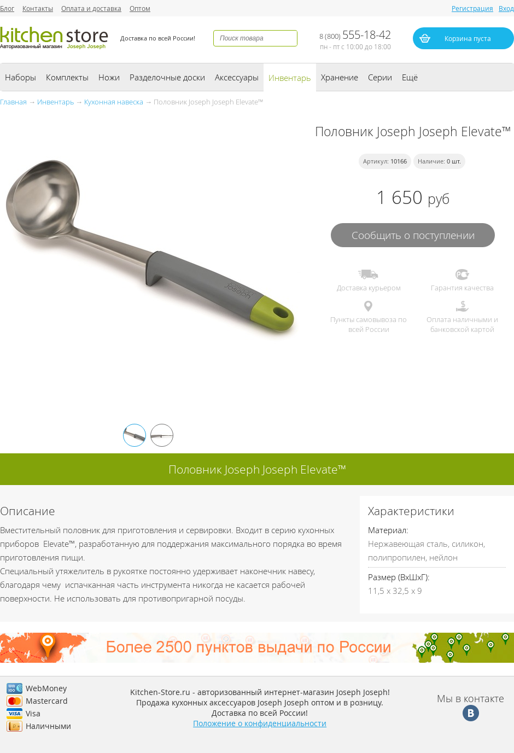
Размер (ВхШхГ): (399, 576)
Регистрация (472, 8)
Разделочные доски (167, 77)
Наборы (20, 77)
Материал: (388, 529)
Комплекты (67, 77)
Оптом (140, 8)
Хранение (339, 77)
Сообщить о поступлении (413, 235)
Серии (380, 77)
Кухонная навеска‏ (113, 102)
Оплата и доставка (91, 8)
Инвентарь (289, 77)
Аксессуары (237, 77)
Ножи (109, 77)
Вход (506, 8)
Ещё (410, 77)
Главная (13, 102)
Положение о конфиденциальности (259, 723)
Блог (7, 8)
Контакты (37, 8)
